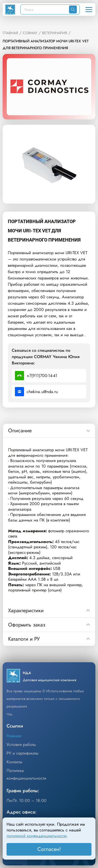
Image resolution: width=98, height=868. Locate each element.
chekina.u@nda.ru (36, 391)
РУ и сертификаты (22, 753)
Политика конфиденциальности (26, 774)
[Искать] (73, 9)
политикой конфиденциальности (37, 836)
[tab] (49, 431)
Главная (14, 736)
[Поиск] (45, 9)
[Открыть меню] (89, 9)
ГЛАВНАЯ (10, 33)
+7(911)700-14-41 (36, 375)
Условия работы (21, 744)
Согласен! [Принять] (49, 849)
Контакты (14, 762)
